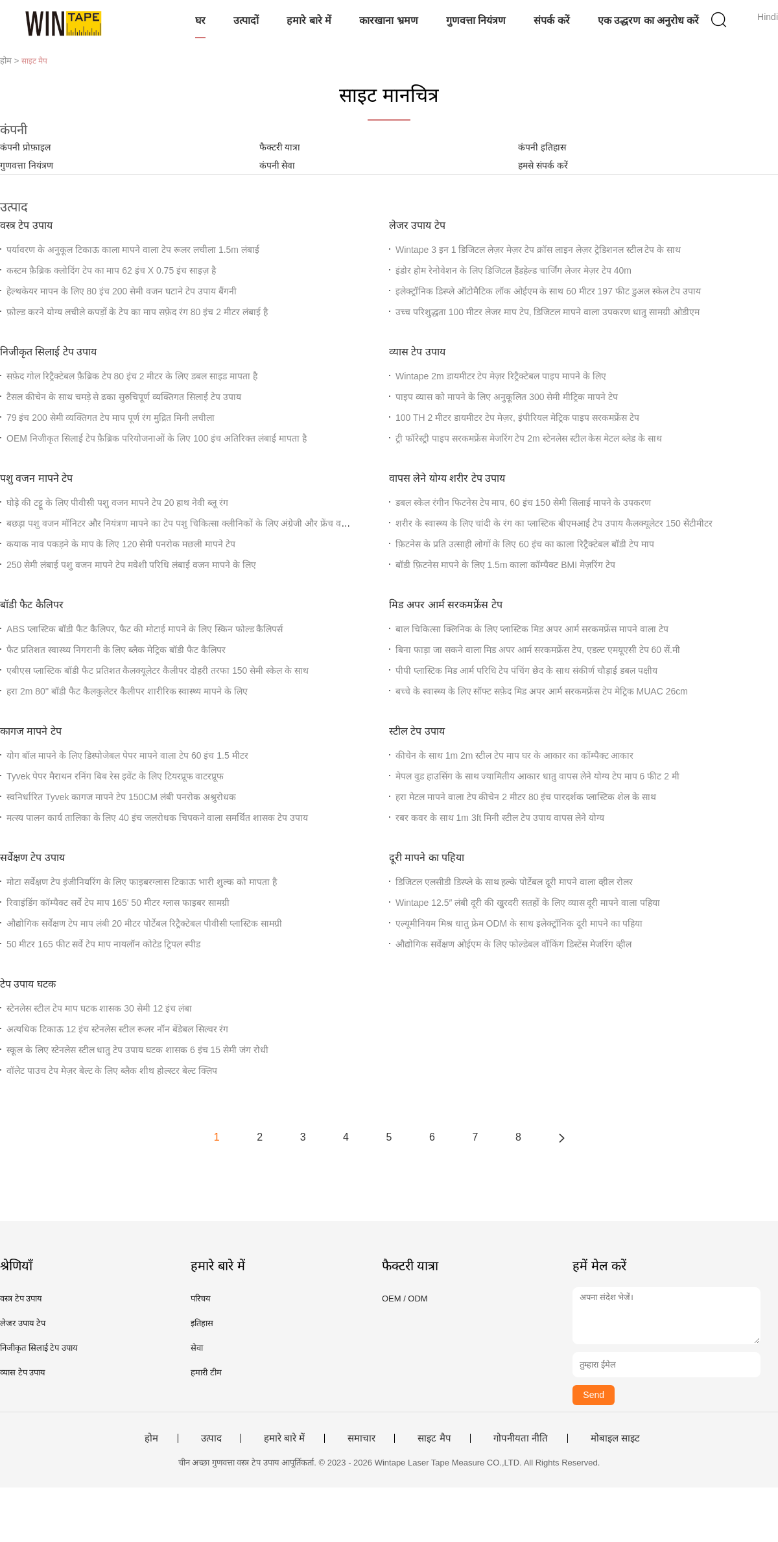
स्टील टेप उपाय (417, 731)
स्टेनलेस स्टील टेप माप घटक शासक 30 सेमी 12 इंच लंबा (99, 1008)
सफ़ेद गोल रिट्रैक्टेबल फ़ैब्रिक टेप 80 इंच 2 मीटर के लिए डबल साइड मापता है (131, 376)
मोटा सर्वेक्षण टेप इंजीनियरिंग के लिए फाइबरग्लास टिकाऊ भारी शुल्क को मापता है (141, 882)
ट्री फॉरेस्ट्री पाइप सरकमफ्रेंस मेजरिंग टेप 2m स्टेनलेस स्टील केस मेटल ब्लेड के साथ (528, 438)
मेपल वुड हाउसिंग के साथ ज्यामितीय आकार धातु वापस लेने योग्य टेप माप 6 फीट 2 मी (537, 776)
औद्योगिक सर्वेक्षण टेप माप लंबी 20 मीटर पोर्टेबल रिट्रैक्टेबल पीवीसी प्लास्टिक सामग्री (144, 923)
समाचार (361, 1438)
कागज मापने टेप (31, 731)
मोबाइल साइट (615, 1438)
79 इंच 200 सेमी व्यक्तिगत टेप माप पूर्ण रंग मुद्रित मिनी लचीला (110, 417)
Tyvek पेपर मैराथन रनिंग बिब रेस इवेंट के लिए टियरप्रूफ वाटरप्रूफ (115, 776)
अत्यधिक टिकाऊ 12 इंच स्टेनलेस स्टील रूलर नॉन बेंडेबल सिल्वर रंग (117, 1029)
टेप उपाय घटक (28, 984)
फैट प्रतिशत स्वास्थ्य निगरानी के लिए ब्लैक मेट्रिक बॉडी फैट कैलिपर (116, 650)
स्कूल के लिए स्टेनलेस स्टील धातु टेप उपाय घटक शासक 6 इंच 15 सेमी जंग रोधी (137, 1050)
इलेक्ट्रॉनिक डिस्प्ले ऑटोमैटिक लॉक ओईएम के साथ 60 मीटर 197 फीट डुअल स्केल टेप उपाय (548, 291)
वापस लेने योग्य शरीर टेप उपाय (447, 478)
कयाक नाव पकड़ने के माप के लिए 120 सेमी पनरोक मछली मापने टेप (120, 544)
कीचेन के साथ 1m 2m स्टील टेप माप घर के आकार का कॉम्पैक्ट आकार (514, 755)
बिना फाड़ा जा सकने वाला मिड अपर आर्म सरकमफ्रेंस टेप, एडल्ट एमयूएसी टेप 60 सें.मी (537, 650)
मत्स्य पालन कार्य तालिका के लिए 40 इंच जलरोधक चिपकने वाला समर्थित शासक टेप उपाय (157, 818)
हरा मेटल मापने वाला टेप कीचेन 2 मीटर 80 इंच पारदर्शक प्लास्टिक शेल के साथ (525, 797)
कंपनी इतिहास (542, 147)
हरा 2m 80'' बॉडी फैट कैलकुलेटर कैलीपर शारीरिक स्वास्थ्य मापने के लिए (127, 691)
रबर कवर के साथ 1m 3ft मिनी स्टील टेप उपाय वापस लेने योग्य (499, 818)
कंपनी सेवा (277, 165)
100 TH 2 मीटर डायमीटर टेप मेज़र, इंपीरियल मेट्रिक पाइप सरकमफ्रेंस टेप (517, 417)
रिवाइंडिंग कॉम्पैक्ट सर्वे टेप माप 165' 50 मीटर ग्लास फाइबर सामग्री (118, 902)
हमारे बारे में (309, 20)
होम (151, 1438)
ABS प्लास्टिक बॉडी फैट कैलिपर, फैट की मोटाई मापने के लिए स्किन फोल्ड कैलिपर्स (144, 629)
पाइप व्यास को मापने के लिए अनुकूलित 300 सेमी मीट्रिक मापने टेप (506, 397)
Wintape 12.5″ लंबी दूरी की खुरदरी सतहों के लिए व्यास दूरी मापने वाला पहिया (527, 902)
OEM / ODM (405, 1298)
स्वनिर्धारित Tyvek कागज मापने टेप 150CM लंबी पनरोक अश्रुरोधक (121, 797)
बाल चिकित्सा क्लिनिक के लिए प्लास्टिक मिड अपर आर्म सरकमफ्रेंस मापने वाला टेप (531, 629)
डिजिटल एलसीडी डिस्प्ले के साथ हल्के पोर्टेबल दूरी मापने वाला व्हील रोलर (514, 882)
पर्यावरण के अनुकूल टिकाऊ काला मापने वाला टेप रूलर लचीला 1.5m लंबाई (132, 249)
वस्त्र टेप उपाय (26, 225)
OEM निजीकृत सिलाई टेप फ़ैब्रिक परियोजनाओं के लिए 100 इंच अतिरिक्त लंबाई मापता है (156, 438)
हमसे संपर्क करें (543, 165)
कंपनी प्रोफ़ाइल (25, 147)
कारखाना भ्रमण (388, 20)
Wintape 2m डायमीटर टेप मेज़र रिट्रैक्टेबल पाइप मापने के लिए (500, 376)
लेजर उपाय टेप (417, 225)
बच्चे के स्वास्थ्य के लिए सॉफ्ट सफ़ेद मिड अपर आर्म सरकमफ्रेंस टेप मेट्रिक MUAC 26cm (541, 691)
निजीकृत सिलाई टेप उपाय (48, 351)
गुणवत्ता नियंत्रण (476, 20)
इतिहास (202, 1323)
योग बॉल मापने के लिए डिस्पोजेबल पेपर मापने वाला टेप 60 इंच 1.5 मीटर (127, 755)
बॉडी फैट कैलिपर (32, 604)
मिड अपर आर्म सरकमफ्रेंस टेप (445, 604)
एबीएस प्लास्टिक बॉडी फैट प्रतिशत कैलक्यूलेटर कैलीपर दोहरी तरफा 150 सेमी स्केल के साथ (157, 670)
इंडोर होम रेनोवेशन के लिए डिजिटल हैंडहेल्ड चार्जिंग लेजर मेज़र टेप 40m (513, 270)
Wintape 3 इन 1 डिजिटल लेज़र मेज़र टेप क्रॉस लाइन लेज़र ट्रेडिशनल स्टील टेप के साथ (538, 249)
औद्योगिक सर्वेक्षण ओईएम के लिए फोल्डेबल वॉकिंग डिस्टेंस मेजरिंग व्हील (513, 944)
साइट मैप (434, 1438)
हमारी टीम (206, 1372)
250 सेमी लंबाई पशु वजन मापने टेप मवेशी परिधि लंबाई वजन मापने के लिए (131, 565)
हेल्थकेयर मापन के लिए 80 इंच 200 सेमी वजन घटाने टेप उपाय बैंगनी (121, 291)
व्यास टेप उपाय (417, 351)
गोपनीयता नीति (520, 1438)
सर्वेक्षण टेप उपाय (32, 857)
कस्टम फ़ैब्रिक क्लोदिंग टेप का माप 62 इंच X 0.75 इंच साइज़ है (111, 270)
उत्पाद (211, 1438)
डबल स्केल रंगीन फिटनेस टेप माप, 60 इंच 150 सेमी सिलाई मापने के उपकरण (523, 502)
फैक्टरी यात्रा (280, 147)
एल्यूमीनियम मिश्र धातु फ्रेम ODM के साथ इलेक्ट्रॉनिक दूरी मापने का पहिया (518, 923)
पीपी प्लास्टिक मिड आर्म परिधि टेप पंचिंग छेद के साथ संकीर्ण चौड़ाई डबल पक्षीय (526, 670)
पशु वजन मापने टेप (36, 478)
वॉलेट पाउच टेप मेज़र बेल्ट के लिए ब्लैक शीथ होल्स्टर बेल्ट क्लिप (111, 1070)
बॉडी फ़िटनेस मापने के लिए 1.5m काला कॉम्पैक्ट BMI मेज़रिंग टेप (505, 565)
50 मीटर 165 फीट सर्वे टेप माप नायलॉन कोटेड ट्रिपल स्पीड (103, 944)
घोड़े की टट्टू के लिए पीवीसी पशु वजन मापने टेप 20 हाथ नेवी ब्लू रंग (117, 502)
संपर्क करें (551, 20)
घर (200, 20)
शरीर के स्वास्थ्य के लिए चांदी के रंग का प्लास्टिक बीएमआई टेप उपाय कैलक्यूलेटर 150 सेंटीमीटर (554, 523)
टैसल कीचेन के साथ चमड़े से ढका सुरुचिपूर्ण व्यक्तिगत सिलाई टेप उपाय (123, 397)
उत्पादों (246, 20)
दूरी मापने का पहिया (426, 857)
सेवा (197, 1348)
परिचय (201, 1298)
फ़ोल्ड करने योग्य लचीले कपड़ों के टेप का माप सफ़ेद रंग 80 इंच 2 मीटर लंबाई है (137, 312)
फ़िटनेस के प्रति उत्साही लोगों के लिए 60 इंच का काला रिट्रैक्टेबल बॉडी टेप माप (524, 544)
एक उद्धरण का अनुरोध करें (649, 20)
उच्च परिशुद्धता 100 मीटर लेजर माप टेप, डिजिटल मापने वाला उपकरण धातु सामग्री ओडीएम (547, 312)
